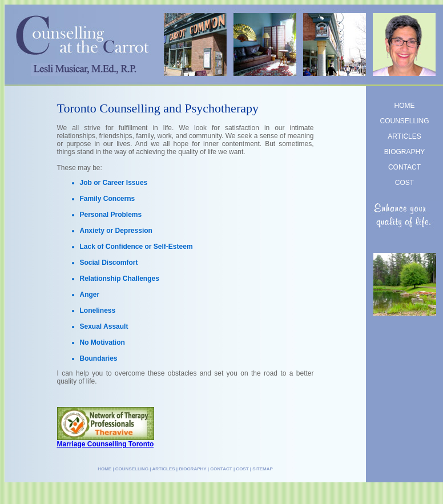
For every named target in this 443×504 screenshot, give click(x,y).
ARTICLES (404, 136)
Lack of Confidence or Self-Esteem (136, 247)
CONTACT (404, 167)
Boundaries (99, 358)
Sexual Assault (104, 326)
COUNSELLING (404, 121)
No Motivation (102, 342)
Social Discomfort (109, 263)
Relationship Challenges (119, 279)
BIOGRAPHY (404, 152)
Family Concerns (107, 199)
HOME (404, 106)
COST (404, 183)
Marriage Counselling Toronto (105, 444)
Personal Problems (111, 215)
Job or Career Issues (114, 183)
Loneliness (98, 311)
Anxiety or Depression (116, 231)
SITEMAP (262, 468)
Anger (90, 295)
